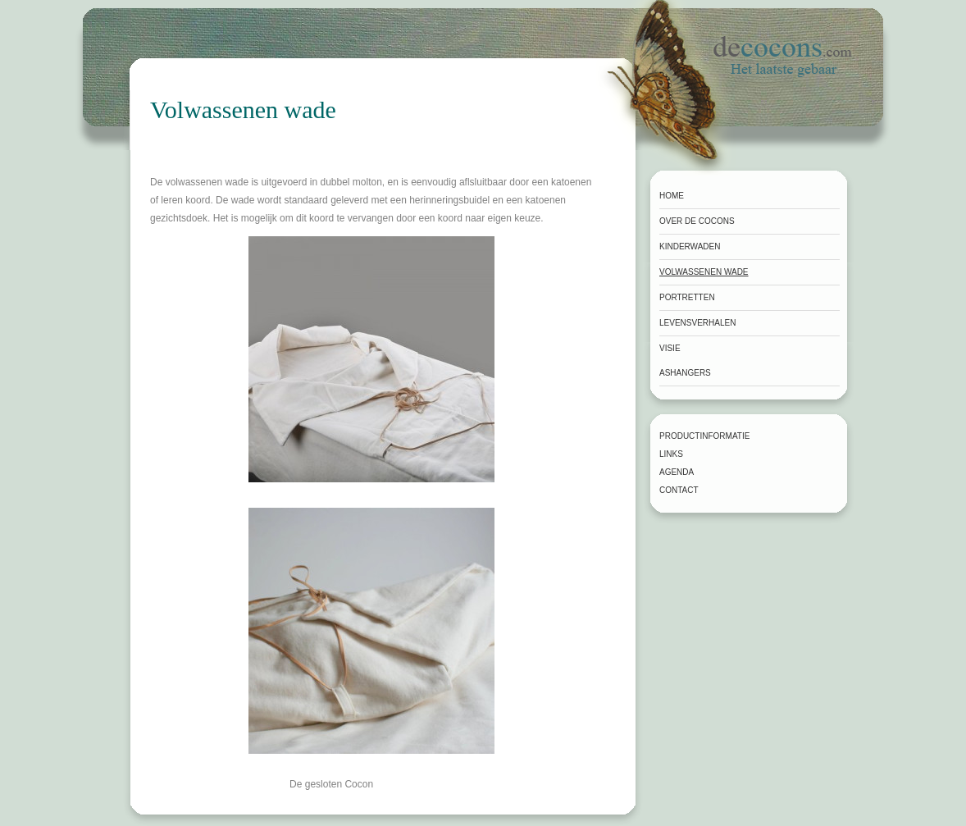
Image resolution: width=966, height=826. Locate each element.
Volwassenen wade (704, 271)
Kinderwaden (689, 246)
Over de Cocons (697, 221)
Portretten (687, 297)
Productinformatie (704, 435)
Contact (679, 490)
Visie (670, 348)
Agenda (676, 472)
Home (671, 195)
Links (671, 454)
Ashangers (685, 372)
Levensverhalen (697, 322)
